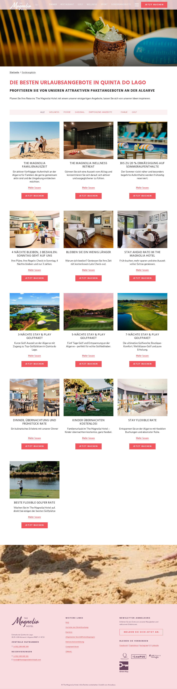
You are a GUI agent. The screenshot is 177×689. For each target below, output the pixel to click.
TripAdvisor (134, 645)
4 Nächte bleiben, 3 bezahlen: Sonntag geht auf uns (35, 254)
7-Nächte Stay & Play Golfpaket (142, 336)
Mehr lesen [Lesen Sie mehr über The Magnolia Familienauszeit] (34, 187)
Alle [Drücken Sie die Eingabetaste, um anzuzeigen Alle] (42, 112)
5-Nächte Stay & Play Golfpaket (88, 336)
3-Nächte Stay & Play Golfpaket (34, 336)
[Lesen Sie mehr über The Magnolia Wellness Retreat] (88, 140)
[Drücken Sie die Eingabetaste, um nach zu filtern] (116, 113)
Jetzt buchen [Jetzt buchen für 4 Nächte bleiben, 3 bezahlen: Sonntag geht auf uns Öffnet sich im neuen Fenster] (34, 278)
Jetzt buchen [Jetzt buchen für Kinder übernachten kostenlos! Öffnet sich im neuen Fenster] (88, 446)
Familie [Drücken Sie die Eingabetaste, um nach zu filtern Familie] (124, 112)
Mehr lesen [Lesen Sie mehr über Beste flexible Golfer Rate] (34, 517)
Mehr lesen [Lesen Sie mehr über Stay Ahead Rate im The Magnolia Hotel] (142, 270)
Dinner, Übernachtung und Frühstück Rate (34, 422)
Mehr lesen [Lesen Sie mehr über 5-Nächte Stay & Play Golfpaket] (88, 355)
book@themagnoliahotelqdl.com (27, 660)
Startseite (14, 72)
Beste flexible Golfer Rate (34, 503)
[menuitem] (53, 5)
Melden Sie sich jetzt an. (141, 632)
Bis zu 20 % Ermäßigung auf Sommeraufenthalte (142, 165)
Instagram (144, 645)
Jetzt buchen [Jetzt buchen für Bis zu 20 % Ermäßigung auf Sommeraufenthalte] (142, 196)
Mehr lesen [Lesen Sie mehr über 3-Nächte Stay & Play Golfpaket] (34, 355)
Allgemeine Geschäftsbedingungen (80, 637)
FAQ (67, 622)
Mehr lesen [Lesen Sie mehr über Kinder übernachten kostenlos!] (88, 438)
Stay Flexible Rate (142, 420)
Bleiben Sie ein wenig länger (88, 252)
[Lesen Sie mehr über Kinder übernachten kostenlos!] (88, 397)
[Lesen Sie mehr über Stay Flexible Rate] (142, 397)
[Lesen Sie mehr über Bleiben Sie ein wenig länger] (88, 229)
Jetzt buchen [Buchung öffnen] (154, 5)
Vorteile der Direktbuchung (77, 627)
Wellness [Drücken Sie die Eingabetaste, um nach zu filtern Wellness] (54, 112)
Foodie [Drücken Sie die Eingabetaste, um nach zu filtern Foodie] (67, 112)
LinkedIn (155, 645)
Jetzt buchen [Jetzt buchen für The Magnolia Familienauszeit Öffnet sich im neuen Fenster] (34, 196)
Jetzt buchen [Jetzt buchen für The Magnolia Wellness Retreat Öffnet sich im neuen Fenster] (88, 196)
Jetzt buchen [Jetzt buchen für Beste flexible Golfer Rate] (34, 525)
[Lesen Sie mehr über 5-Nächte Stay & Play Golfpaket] (88, 311)
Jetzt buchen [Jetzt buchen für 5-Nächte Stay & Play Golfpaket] (88, 364)
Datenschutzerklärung (75, 642)
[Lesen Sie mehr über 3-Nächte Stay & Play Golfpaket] (34, 311)
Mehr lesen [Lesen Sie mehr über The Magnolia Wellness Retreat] (88, 187)
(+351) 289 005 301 (20, 656)
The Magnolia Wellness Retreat (88, 165)
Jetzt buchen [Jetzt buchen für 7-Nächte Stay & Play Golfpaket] (142, 364)
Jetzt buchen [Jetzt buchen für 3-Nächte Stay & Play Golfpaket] (34, 364)
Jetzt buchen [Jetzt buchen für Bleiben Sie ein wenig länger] (88, 278)
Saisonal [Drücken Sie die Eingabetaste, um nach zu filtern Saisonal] (79, 112)
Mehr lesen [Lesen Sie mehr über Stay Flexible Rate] (142, 438)
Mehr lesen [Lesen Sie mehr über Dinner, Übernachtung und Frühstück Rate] (34, 438)
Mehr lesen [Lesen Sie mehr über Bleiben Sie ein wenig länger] (88, 270)
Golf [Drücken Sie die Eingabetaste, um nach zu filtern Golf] (134, 112)
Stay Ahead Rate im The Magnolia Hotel (142, 254)
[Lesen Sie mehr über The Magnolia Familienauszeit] (34, 140)
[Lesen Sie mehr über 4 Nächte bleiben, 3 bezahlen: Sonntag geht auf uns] (34, 229)
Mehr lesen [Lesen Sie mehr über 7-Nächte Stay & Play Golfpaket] (142, 355)
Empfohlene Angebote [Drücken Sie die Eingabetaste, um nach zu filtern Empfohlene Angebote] (100, 112)
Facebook (123, 645)
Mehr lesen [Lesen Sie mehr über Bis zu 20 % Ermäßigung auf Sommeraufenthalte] (142, 187)
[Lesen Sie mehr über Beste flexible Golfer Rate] (34, 480)
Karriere (69, 632)
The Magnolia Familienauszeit (34, 165)
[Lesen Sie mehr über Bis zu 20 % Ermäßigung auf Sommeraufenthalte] (142, 140)
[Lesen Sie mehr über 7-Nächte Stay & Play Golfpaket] (142, 311)
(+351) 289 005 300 (20, 646)
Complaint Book (72, 647)
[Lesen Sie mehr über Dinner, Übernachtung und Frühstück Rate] (34, 397)
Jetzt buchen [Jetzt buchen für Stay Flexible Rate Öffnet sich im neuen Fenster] (142, 446)
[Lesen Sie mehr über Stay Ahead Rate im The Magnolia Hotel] (142, 229)
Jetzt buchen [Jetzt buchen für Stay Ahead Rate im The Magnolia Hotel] (142, 278)
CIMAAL (69, 651)
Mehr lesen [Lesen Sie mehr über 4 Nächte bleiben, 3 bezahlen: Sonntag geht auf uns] (34, 270)
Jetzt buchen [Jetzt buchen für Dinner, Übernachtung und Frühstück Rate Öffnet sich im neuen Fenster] (34, 446)
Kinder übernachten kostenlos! (88, 422)
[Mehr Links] (136, 5)
